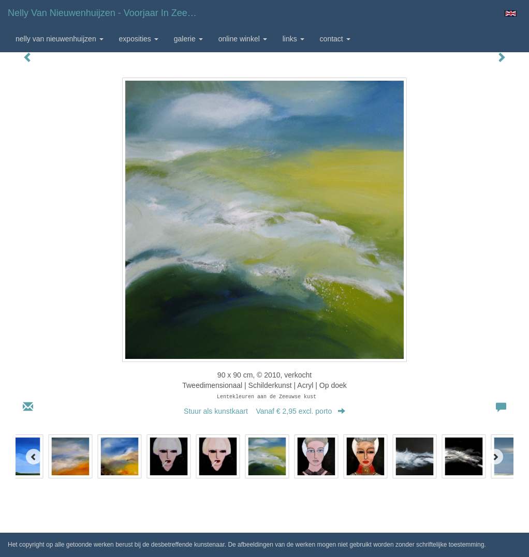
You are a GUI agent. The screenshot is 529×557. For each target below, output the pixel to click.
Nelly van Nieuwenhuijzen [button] (60, 39)
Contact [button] (335, 39)
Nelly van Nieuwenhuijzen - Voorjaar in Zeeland (106, 13)
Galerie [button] (188, 39)
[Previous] (33, 456)
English (511, 13)
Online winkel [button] (242, 39)
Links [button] (293, 39)
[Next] (495, 456)
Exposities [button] (138, 39)
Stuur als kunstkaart (264, 411)
